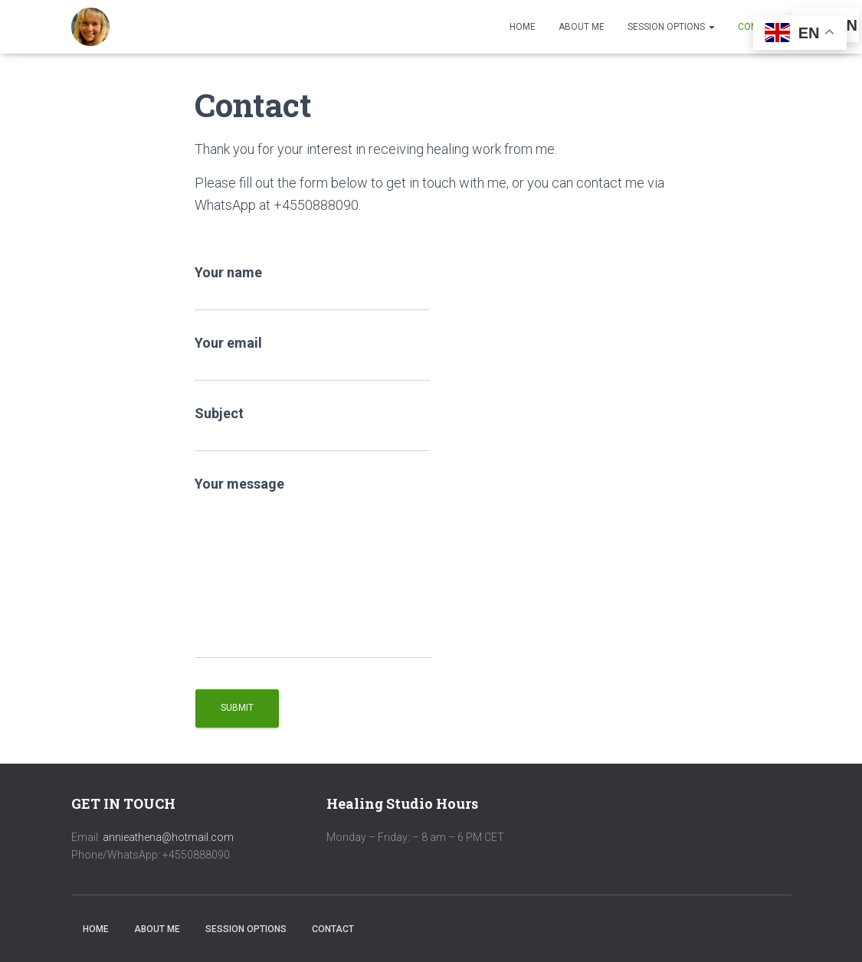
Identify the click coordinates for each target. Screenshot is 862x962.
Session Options (671, 26)
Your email (312, 358)
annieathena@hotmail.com (168, 837)
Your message (313, 567)
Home (523, 26)
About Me (582, 26)
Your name (312, 287)
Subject (312, 428)
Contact (333, 929)
